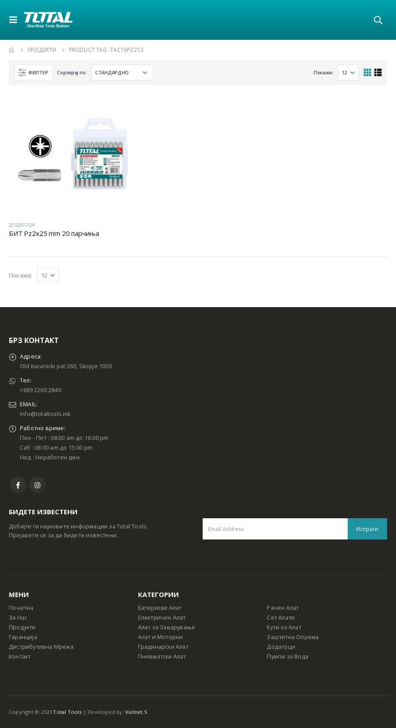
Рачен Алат (283, 608)
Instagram (37, 485)
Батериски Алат (160, 608)
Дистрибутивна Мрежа (41, 647)
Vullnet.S (136, 712)
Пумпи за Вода (287, 656)
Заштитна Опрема (293, 637)
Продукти (22, 627)
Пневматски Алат (162, 656)
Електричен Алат (162, 617)
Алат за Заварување (167, 627)
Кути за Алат (284, 627)
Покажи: (324, 72)
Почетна (21, 608)
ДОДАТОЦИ (22, 225)
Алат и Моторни (160, 637)
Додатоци (281, 647)
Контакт (20, 656)
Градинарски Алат (163, 647)
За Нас (18, 617)
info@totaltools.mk (45, 414)
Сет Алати (281, 617)
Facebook (18, 485)
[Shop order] (122, 73)
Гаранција (23, 637)
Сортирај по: (72, 72)
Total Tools (67, 712)
